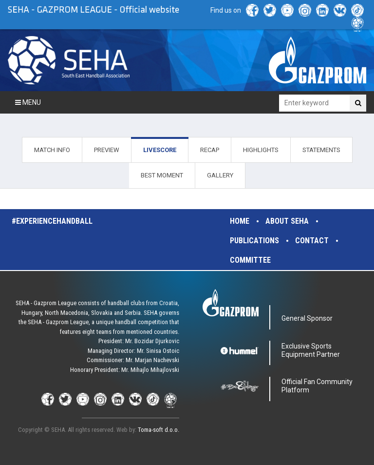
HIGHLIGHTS (261, 150)
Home (239, 221)
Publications (254, 240)
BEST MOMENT (162, 175)
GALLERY (220, 175)
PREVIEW (106, 150)
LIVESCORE (159, 150)
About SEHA (287, 221)
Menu (28, 102)
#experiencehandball (52, 221)
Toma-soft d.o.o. (158, 429)
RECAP (209, 150)
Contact (312, 240)
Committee (250, 260)
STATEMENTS (321, 150)
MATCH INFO (52, 150)
